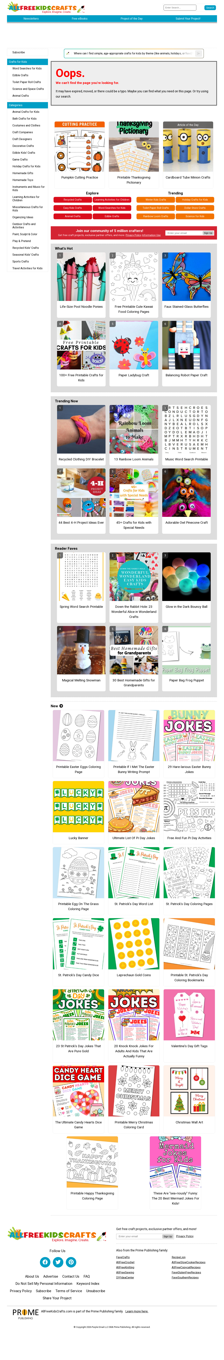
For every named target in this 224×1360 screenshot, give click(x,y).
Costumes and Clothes (26, 125)
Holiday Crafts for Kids (26, 166)
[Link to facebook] (45, 1262)
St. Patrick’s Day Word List (133, 904)
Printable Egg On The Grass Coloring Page (78, 906)
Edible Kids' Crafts (23, 152)
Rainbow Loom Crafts (155, 216)
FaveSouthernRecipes (185, 1277)
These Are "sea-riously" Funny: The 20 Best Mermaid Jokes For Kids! (175, 1198)
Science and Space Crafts (28, 89)
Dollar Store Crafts (195, 208)
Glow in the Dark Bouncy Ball (186, 607)
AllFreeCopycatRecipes (186, 1267)
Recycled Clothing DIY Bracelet (81, 459)
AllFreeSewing (125, 1272)
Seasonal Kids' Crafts (25, 254)
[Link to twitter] (58, 1262)
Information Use (151, 235)
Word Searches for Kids (27, 68)
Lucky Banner (78, 838)
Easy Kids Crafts (73, 208)
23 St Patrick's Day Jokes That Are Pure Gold (78, 1048)
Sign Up (208, 233)
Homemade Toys (22, 180)
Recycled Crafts (73, 199)
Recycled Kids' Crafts (25, 248)
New (57, 706)
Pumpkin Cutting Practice (79, 177)
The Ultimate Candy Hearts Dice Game (78, 1124)
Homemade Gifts (22, 173)
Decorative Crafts (23, 146)
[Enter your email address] (139, 1236)
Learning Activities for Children (25, 198)
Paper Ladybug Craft (133, 375)
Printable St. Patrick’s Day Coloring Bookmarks (189, 977)
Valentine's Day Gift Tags (189, 1046)
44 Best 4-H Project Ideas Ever (81, 523)
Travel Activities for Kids (27, 268)
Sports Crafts (20, 261)
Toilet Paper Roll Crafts (26, 82)
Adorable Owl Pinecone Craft (186, 523)
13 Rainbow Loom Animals (133, 459)
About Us (32, 1276)
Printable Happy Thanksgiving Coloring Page (92, 1195)
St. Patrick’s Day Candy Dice (78, 975)
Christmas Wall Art (189, 1122)
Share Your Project (57, 1298)
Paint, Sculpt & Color (24, 234)
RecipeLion (179, 1257)
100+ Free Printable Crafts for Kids (81, 377)
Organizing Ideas (22, 217)
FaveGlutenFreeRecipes (186, 1272)
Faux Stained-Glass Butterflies (186, 307)
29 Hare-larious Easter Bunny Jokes (189, 769)
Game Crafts (20, 159)
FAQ (86, 1276)
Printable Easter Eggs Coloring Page (78, 769)
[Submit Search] (210, 7)
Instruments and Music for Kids (28, 188)
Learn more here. (136, 1311)
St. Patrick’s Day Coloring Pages (189, 904)
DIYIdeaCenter (125, 1277)
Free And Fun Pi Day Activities (189, 838)
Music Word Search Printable (186, 459)
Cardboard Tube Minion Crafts (188, 177)
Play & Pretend (21, 241)
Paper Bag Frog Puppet (186, 680)
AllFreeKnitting (125, 1267)
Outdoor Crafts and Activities (24, 225)
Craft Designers (22, 139)
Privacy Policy (133, 235)
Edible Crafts (20, 75)
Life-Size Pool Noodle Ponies (81, 307)
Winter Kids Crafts (156, 199)
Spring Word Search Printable (81, 607)
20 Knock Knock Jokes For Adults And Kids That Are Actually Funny (134, 1051)
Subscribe (18, 52)
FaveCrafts (123, 1257)
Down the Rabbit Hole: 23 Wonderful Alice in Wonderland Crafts (133, 612)
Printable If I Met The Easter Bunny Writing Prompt (133, 769)
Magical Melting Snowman (81, 680)
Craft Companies (22, 132)
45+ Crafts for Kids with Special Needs (133, 525)
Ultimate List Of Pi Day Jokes (134, 838)
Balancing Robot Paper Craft (186, 375)
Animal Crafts (20, 95)
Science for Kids (195, 216)
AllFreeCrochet (125, 1262)
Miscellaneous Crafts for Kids (27, 208)
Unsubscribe (95, 1291)
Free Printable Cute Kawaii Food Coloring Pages (134, 309)
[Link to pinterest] (71, 1262)
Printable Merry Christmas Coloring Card (134, 1124)
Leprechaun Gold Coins (134, 975)
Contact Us (70, 1276)
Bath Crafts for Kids (24, 118)
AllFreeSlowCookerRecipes (188, 1262)
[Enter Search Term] (180, 7)
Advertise (50, 1276)
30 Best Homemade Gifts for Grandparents (134, 682)
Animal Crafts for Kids (25, 111)
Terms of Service (68, 1291)
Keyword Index (87, 1283)
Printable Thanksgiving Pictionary (133, 179)
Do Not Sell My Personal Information (43, 1283)
